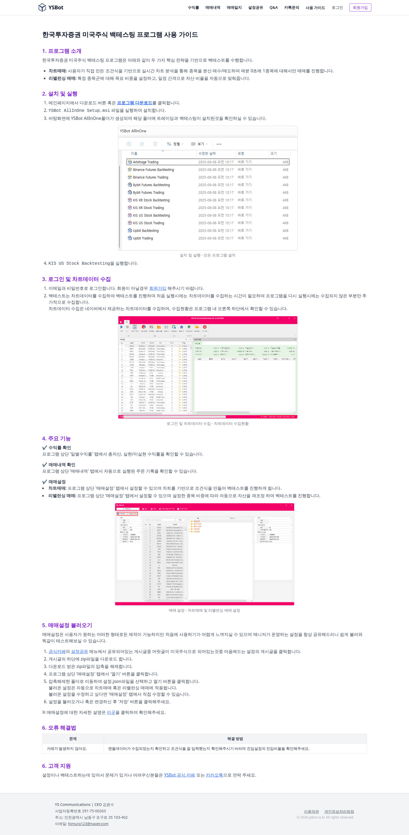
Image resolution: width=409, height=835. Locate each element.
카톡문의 (291, 7)
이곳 (111, 712)
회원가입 (360, 7)
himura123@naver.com (88, 823)
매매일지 (234, 7)
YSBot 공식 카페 (179, 775)
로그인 (337, 7)
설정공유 (255, 7)
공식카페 (57, 651)
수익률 (193, 7)
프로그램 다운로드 (134, 103)
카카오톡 (214, 775)
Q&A (274, 7)
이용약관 (311, 811)
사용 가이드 (315, 7)
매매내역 (212, 7)
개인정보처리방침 (339, 811)
